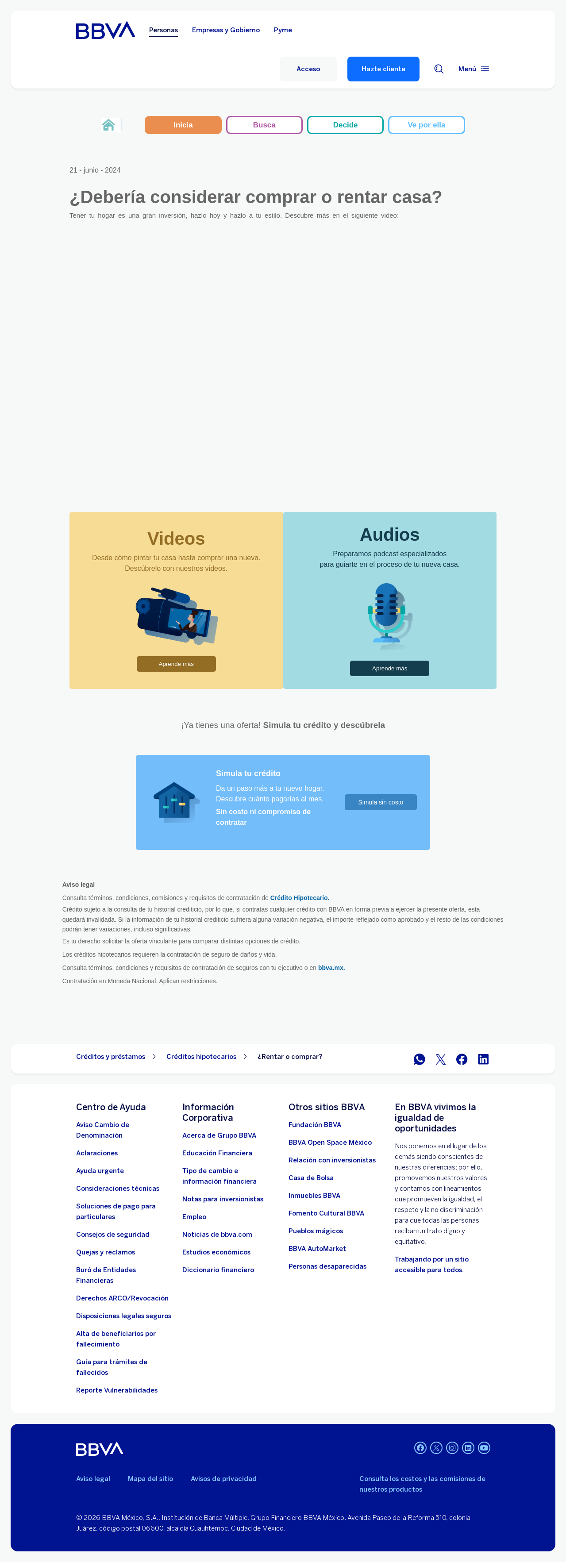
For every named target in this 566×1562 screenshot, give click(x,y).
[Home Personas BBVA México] (105, 30)
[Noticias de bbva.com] (217, 1234)
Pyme (283, 30)
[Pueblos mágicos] (316, 1231)
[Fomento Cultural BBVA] (326, 1213)
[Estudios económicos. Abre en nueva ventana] (216, 1252)
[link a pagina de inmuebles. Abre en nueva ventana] (314, 1195)
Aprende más (176, 664)
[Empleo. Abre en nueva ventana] (194, 1217)
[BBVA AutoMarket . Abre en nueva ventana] (317, 1248)
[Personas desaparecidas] (327, 1266)
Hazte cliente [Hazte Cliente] (383, 69)
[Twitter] (436, 1449)
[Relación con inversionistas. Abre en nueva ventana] (332, 1160)
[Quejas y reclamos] (105, 1252)
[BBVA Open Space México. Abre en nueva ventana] (330, 1142)
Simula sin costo (380, 802)
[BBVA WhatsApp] (419, 1059)
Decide (345, 125)
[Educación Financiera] (217, 1153)
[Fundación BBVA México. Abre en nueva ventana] (315, 1125)
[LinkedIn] (468, 1449)
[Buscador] (439, 69)
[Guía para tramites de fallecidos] (124, 1367)
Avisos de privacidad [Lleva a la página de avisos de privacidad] (224, 1479)
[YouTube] (484, 1449)
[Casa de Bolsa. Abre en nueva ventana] (311, 1178)
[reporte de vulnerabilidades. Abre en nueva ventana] (117, 1390)
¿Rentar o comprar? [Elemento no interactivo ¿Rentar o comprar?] (290, 1057)
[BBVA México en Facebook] (462, 1059)
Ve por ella (426, 125)
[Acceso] (308, 69)
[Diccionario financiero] (218, 1270)
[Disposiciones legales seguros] (123, 1316)
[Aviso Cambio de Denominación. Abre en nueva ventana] (124, 1130)
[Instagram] (452, 1449)
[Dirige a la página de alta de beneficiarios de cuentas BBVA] (124, 1339)
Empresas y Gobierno (226, 30)
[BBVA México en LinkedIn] (483, 1059)
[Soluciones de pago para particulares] (124, 1211)
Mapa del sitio (150, 1479)
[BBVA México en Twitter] (441, 1059)
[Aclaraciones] (97, 1153)
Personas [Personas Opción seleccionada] (163, 30)
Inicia (183, 125)
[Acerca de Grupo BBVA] (219, 1135)
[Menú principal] (474, 69)
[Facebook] (420, 1449)
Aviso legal (93, 1479)
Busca (264, 125)
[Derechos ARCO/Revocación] (122, 1298)
